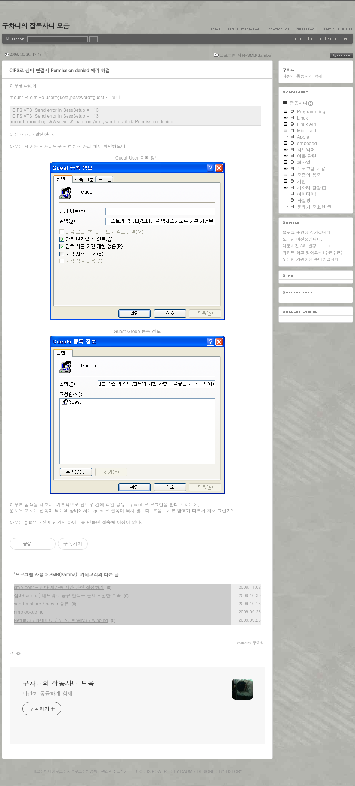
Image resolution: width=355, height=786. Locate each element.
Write (345, 29)
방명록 (91, 771)
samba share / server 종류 (41, 603)
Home (217, 29)
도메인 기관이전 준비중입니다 (311, 259)
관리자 (106, 771)
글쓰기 (122, 771)
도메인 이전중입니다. (302, 239)
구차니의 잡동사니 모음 (35, 25)
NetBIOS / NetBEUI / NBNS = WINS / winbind (61, 620)
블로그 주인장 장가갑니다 (306, 232)
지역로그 (74, 771)
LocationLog (278, 29)
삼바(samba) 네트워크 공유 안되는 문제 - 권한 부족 (67, 595)
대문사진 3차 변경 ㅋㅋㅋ (306, 246)
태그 (36, 771)
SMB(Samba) (63, 574)
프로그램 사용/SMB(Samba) (246, 55)
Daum (186, 771)
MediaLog (250, 29)
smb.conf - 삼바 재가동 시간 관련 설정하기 (59, 587)
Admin (329, 29)
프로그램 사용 (29, 574)
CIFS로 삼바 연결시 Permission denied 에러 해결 (59, 70)
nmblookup (25, 611)
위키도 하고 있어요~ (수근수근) (312, 252)
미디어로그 (53, 771)
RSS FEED (347, 55)
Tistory (234, 771)
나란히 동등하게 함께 (47, 693)
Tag (230, 29)
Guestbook (306, 29)
